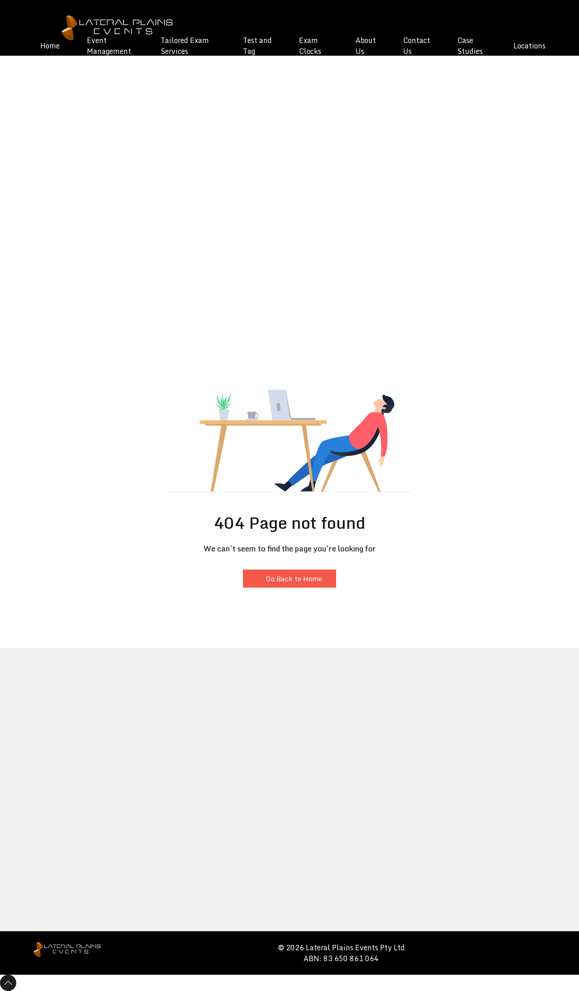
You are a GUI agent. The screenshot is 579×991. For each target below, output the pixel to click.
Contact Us (416, 45)
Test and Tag (257, 45)
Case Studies (470, 45)
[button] (44, 95)
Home (50, 46)
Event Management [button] (109, 45)
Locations (529, 46)
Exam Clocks (310, 45)
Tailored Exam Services (185, 45)
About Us (366, 45)
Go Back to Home (289, 578)
